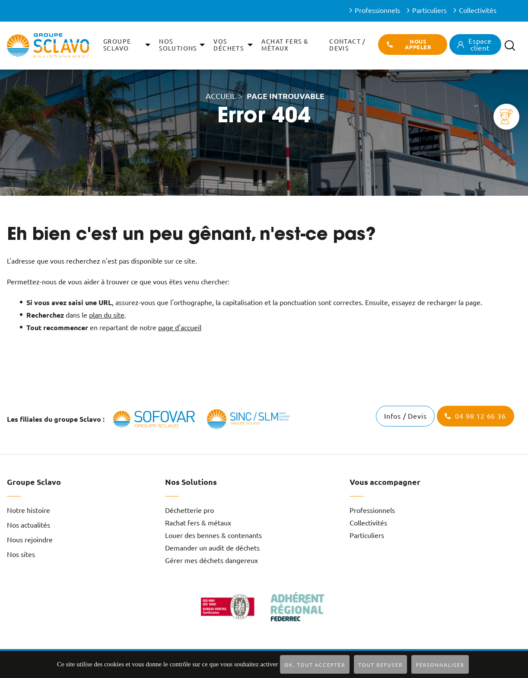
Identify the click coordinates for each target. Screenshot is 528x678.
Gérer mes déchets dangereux (211, 560)
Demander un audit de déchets (212, 548)
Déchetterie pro (189, 510)
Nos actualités (28, 525)
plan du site (106, 315)
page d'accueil (179, 327)
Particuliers (429, 10)
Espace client (480, 44)
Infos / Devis (405, 416)
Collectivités (477, 10)
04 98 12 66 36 (480, 416)
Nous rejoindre (30, 540)
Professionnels (377, 10)
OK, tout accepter (314, 665)
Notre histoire (28, 510)
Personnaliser (440, 665)
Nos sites (21, 554)
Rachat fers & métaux (198, 523)
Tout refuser (380, 665)
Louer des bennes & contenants (213, 535)
